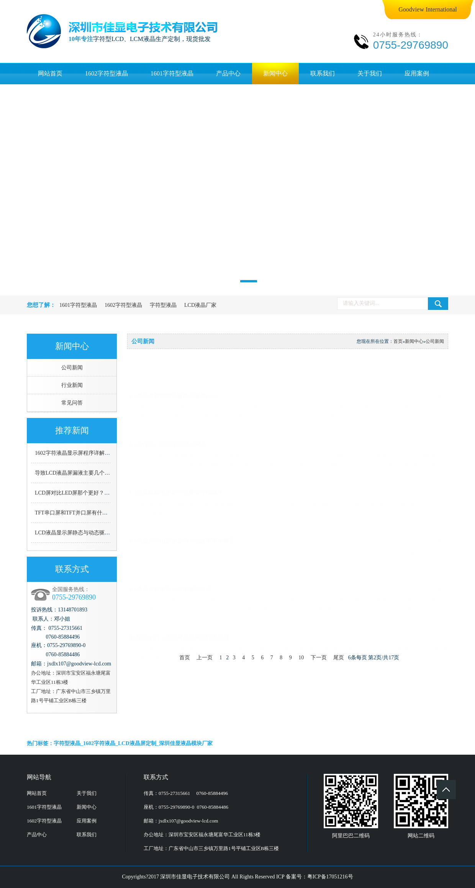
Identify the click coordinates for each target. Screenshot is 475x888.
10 (301, 657)
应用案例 (417, 73)
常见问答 (72, 403)
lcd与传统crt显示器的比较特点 (288, 429)
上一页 (205, 657)
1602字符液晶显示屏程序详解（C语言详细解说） (93, 453)
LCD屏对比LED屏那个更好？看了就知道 (83, 493)
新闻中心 (275, 73)
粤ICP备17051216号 (330, 877)
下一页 (319, 657)
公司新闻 (72, 367)
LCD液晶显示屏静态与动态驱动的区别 (80, 533)
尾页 (338, 657)
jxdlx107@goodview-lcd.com (188, 821)
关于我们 (369, 73)
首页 (398, 341)
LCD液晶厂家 (200, 305)
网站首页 (50, 73)
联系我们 (322, 73)
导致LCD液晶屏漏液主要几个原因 (75, 473)
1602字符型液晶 (106, 73)
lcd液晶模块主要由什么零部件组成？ (288, 478)
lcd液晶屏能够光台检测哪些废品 (288, 574)
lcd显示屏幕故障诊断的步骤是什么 (288, 381)
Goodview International (427, 9)
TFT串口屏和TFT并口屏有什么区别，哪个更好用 (93, 513)
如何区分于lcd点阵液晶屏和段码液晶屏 (288, 622)
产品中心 (228, 73)
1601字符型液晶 (172, 73)
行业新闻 (72, 385)
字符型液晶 (163, 305)
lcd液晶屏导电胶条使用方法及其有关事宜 (288, 526)
